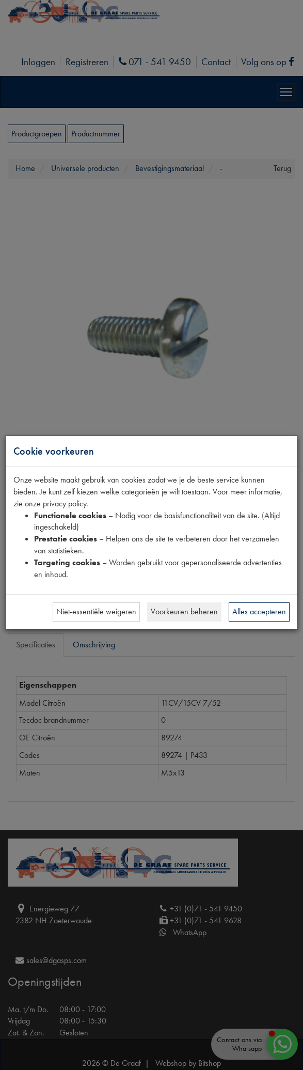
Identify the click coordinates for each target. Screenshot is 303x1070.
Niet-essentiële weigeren (96, 611)
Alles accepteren (259, 611)
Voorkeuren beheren (184, 611)
